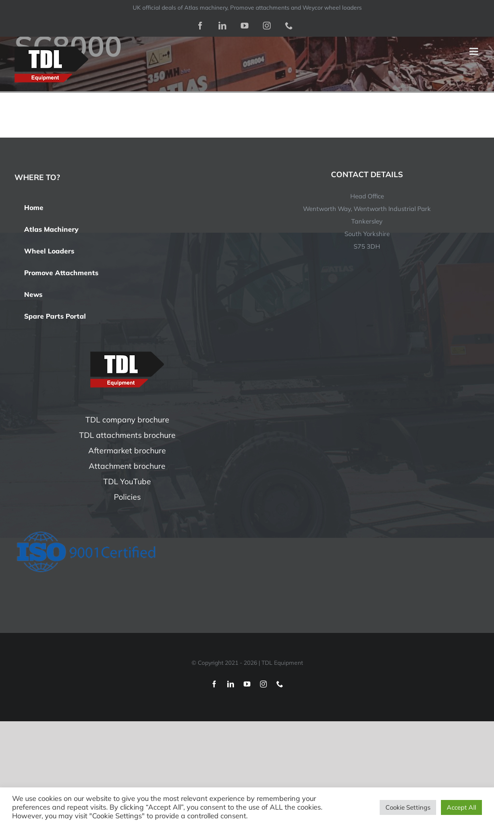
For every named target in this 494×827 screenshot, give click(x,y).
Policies (127, 497)
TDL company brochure (127, 419)
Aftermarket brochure (127, 450)
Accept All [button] (461, 807)
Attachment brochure (127, 466)
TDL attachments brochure (127, 435)
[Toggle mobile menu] (474, 51)
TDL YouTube (127, 481)
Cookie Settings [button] (407, 807)
